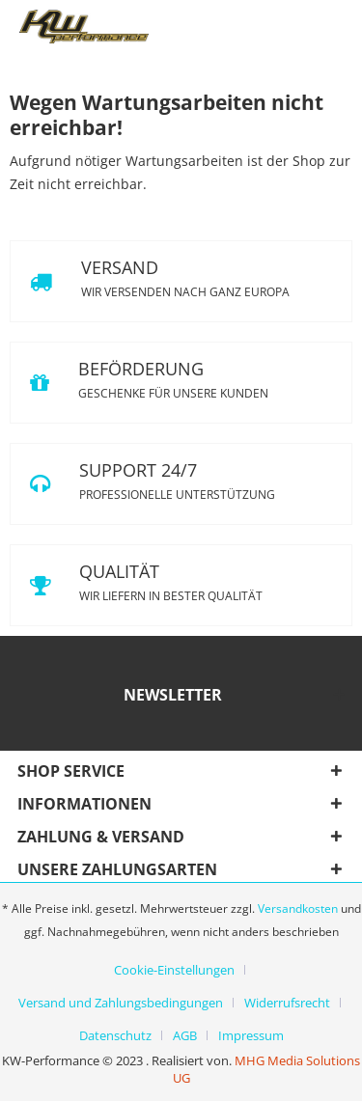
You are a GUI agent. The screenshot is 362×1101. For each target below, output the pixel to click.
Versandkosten (298, 908)
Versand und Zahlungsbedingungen (120, 1002)
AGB (185, 1035)
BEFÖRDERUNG (181, 382)
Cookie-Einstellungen (174, 969)
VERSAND (181, 281)
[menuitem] (181, 969)
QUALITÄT (181, 585)
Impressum (251, 1035)
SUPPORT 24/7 (181, 483)
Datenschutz (115, 1035)
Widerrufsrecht (287, 1002)
